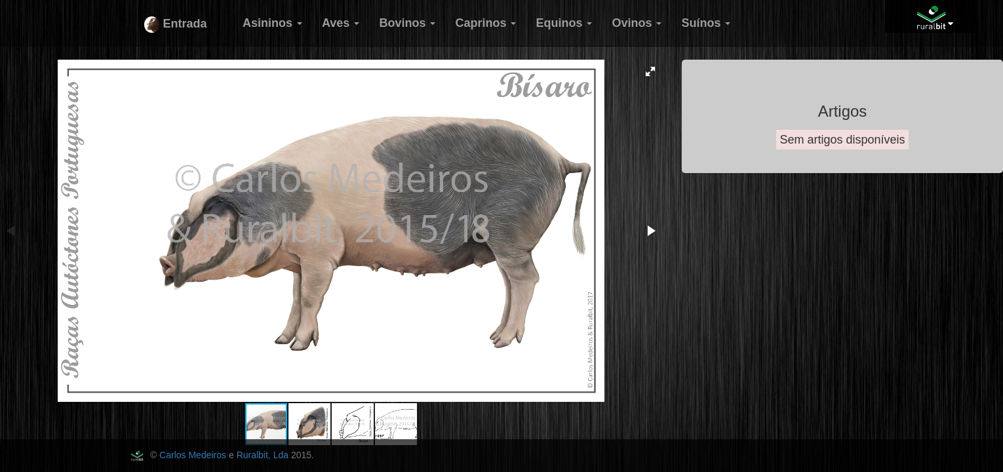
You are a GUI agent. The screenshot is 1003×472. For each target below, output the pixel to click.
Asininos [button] (272, 23)
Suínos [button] (705, 23)
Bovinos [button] (407, 23)
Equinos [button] (564, 23)
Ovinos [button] (636, 23)
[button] (650, 71)
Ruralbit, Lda (262, 455)
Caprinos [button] (485, 23)
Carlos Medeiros (192, 455)
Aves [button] (340, 23)
